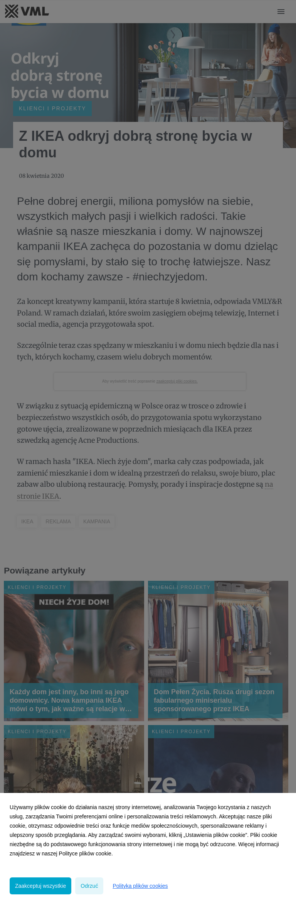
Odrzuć (89, 886)
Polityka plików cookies (140, 886)
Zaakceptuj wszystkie (40, 886)
